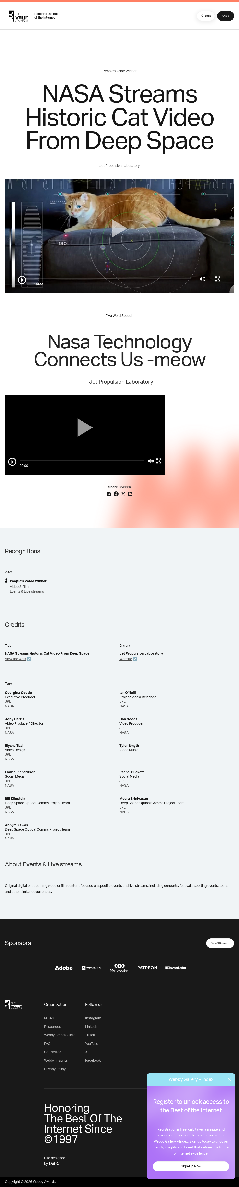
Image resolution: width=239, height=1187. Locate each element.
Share (225, 16)
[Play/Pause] (22, 280)
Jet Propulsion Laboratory (119, 166)
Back (205, 15)
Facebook (93, 1060)
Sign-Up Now (191, 1166)
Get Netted (52, 1052)
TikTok (90, 1035)
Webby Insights (56, 1060)
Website (126, 659)
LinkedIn (91, 1027)
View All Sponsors (220, 943)
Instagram (93, 1018)
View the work (15, 659)
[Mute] (203, 279)
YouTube (91, 1043)
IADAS (49, 1018)
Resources (52, 1027)
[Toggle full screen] (218, 279)
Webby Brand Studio (59, 1035)
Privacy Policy (55, 1069)
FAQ (47, 1043)
